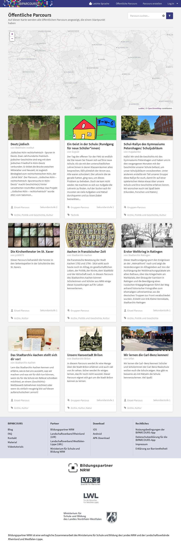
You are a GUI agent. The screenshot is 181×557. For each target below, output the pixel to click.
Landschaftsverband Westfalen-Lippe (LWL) (67, 442)
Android (97, 433)
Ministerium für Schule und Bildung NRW (65, 450)
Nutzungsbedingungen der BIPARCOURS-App (150, 431)
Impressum (142, 444)
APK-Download (101, 438)
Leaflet (141, 108)
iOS (95, 429)
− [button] (12, 39)
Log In (173, 3)
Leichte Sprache (99, 3)
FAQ (10, 433)
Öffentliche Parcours (126, 3)
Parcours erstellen (152, 3)
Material (12, 442)
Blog (10, 429)
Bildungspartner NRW (62, 429)
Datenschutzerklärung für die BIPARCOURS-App (151, 438)
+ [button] (12, 34)
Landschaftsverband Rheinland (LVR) (67, 435)
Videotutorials (15, 446)
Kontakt (12, 438)
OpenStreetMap (154, 108)
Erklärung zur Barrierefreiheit (151, 448)
